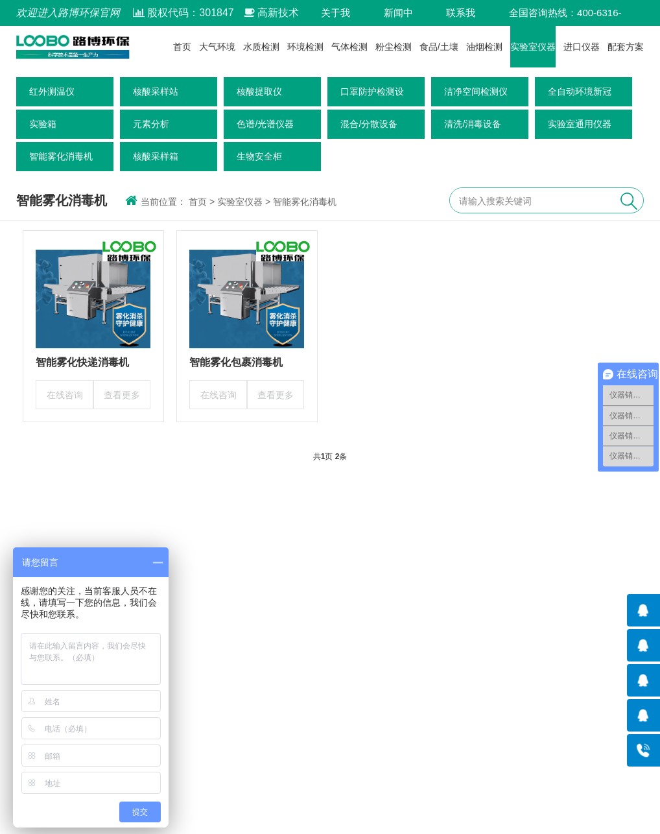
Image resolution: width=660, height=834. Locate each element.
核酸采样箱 (155, 156)
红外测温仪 (52, 91)
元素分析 (151, 124)
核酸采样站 (155, 91)
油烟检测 (484, 46)
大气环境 (217, 46)
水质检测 (261, 46)
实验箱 (42, 124)
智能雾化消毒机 (61, 156)
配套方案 (625, 46)
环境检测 (305, 46)
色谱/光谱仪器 (265, 124)
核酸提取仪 (259, 91)
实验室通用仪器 (579, 124)
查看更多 (122, 395)
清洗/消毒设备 (472, 124)
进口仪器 (581, 46)
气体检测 (349, 46)
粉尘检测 (393, 46)
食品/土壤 (438, 46)
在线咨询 (65, 395)
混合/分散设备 (368, 124)
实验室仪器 (533, 46)
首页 (182, 46)
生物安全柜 (259, 156)
